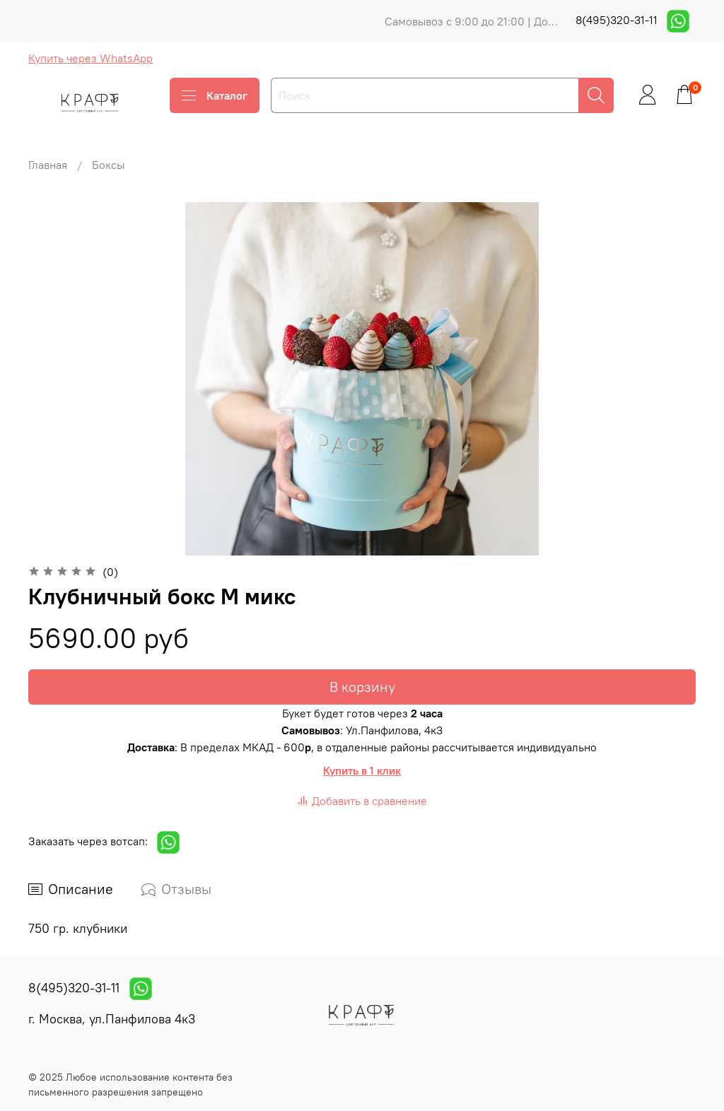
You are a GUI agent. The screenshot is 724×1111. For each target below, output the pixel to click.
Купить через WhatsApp (90, 58)
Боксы (108, 165)
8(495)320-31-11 (618, 20)
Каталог (214, 95)
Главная (47, 165)
